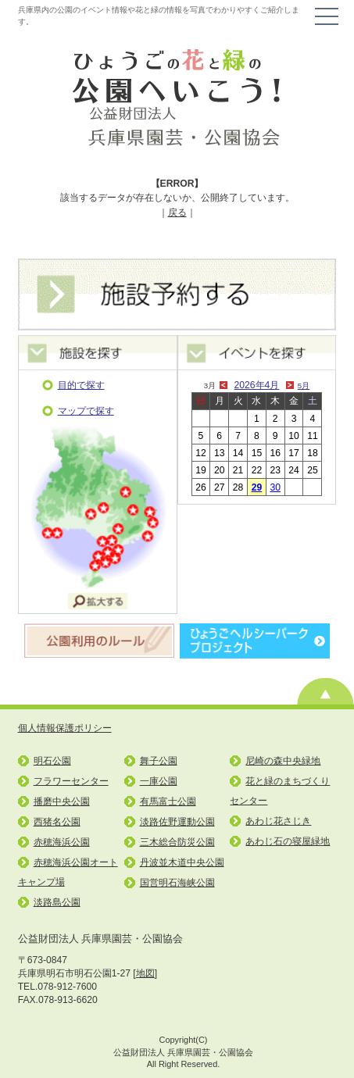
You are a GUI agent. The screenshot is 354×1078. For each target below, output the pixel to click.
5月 (303, 385)
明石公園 (52, 760)
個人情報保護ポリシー (65, 728)
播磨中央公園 (62, 801)
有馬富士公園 (168, 801)
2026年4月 (257, 385)
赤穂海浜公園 (62, 842)
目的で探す (81, 385)
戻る (177, 212)
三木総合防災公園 (177, 842)
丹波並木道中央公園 (182, 862)
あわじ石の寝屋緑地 (287, 841)
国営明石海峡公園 (177, 882)
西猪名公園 (57, 821)
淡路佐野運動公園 (177, 821)
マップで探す (86, 410)
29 (257, 487)
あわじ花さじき (278, 821)
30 (275, 487)
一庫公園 (158, 781)
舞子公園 (158, 760)
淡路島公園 (57, 902)
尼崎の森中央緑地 (282, 760)
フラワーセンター (71, 781)
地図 (145, 973)
